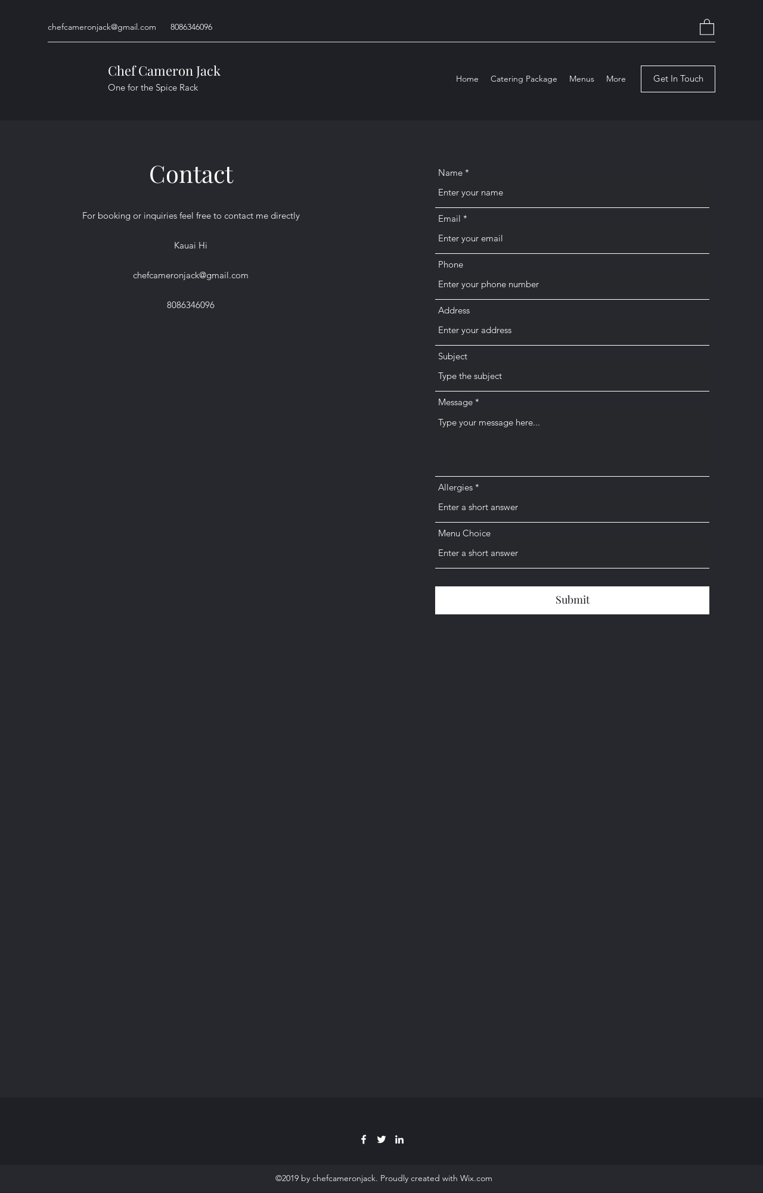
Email (449, 218)
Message (455, 401)
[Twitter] (381, 1139)
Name (450, 172)
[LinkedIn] (399, 1139)
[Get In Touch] (678, 79)
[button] (707, 26)
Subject (452, 356)
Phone (450, 264)
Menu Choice (464, 533)
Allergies (455, 487)
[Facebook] (364, 1139)
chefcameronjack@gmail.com (102, 26)
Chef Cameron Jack (164, 70)
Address (454, 310)
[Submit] (572, 600)
